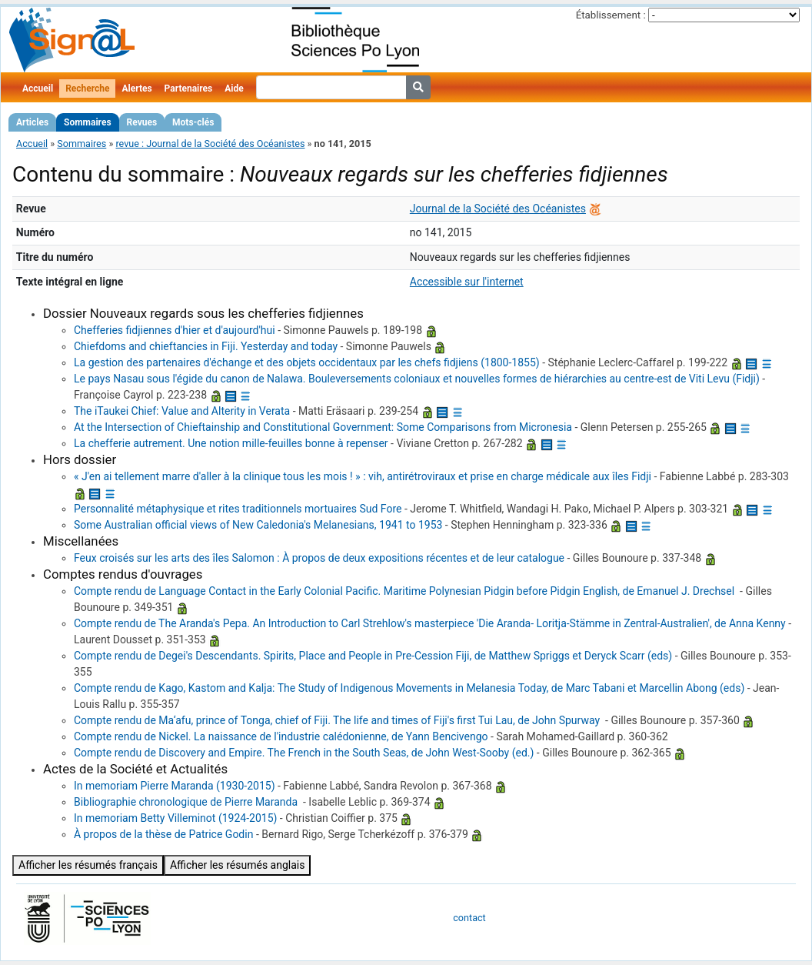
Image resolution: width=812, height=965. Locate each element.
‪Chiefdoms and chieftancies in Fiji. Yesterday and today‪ (206, 346)
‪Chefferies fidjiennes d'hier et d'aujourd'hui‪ (174, 330)
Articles (32, 122)
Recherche (87, 88)
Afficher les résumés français (88, 865)
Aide (234, 88)
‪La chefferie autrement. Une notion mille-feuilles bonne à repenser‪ (231, 443)
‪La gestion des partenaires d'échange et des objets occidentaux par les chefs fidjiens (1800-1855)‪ (307, 362)
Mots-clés (193, 122)
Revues (142, 122)
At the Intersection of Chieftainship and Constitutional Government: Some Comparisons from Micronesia (323, 427)
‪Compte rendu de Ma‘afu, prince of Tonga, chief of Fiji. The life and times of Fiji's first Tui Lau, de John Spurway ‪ (338, 720)
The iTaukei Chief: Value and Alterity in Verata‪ (182, 411)
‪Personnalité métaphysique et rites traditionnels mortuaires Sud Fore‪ (237, 509)
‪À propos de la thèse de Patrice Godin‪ (163, 834)
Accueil (37, 88)
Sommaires (87, 122)
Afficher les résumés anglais (237, 865)
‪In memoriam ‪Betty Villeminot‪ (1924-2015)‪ (175, 818)
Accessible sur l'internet (467, 281)
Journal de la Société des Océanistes (498, 208)
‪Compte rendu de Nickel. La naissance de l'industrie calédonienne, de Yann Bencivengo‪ (281, 736)
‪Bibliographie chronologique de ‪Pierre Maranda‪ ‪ (187, 802)
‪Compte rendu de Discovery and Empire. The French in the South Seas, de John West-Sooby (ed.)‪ (304, 752)
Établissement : (611, 15)
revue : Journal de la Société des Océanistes (209, 143)
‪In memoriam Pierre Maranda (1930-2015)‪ (174, 786)
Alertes (136, 88)
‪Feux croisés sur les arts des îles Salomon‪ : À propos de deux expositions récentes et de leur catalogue (319, 558)
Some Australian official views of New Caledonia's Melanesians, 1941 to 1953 (258, 525)
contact (469, 917)
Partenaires (189, 88)
